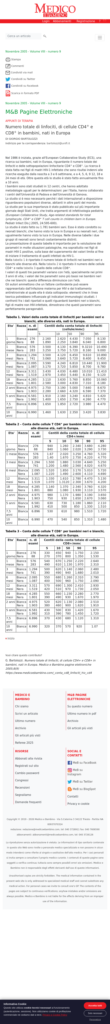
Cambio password (27, 773)
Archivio (20, 728)
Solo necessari (95, 1013)
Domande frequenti (28, 802)
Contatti (72, 796)
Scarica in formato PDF (22, 93)
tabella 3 (30, 268)
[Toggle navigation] (100, 37)
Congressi (22, 780)
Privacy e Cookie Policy (55, 1014)
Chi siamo (22, 706)
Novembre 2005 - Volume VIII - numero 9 (33, 51)
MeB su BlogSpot (81, 789)
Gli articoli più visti (28, 735)
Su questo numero (79, 706)
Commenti (14, 65)
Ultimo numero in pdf (81, 713)
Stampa (13, 59)
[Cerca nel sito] (23, 36)
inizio (10, 638)
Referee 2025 (24, 742)
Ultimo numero (25, 721)
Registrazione (86, 21)
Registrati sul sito (27, 766)
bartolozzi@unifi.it (58, 143)
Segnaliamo (23, 795)
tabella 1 (18, 260)
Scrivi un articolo (26, 713)
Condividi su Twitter (20, 79)
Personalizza (95, 1019)
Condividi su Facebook (22, 85)
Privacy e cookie (78, 803)
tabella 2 (52, 264)
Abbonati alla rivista (28, 758)
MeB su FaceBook (81, 762)
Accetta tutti (95, 1005)
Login (46, 21)
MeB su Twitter (80, 781)
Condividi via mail (19, 72)
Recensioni (22, 787)
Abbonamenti (62, 21)
